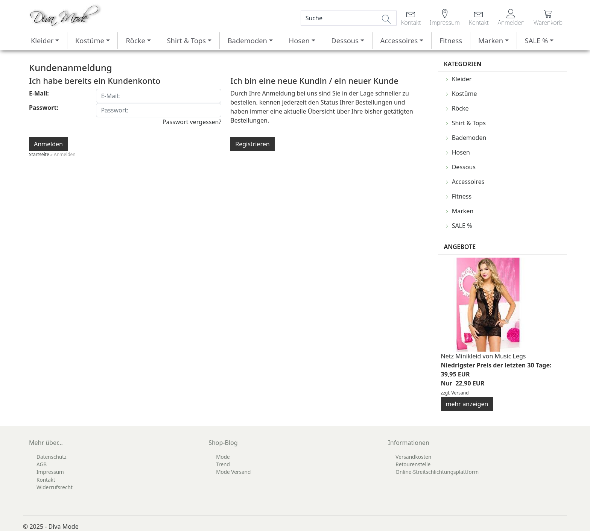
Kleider (42, 40)
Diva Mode (64, 526)
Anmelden (48, 144)
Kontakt (45, 479)
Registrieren (252, 144)
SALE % (536, 40)
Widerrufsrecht (54, 487)
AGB (41, 464)
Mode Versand (233, 471)
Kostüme (89, 40)
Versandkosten (413, 456)
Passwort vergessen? (192, 122)
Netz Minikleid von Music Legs (483, 356)
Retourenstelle (412, 464)
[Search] (349, 18)
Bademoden (247, 40)
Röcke (135, 40)
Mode (223, 456)
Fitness (450, 40)
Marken (490, 40)
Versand (460, 393)
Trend (223, 464)
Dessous (345, 40)
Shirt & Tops (186, 40)
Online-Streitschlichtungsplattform (437, 471)
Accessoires (399, 40)
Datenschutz (51, 456)
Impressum (50, 471)
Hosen (299, 40)
